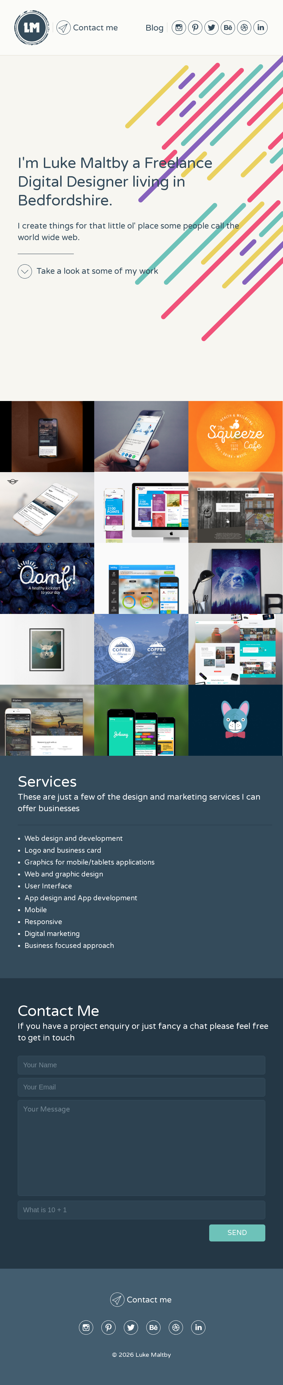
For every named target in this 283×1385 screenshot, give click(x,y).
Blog (155, 28)
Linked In (260, 27)
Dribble (244, 27)
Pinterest (195, 27)
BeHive (228, 27)
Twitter (211, 27)
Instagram (179, 27)
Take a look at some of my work (97, 271)
